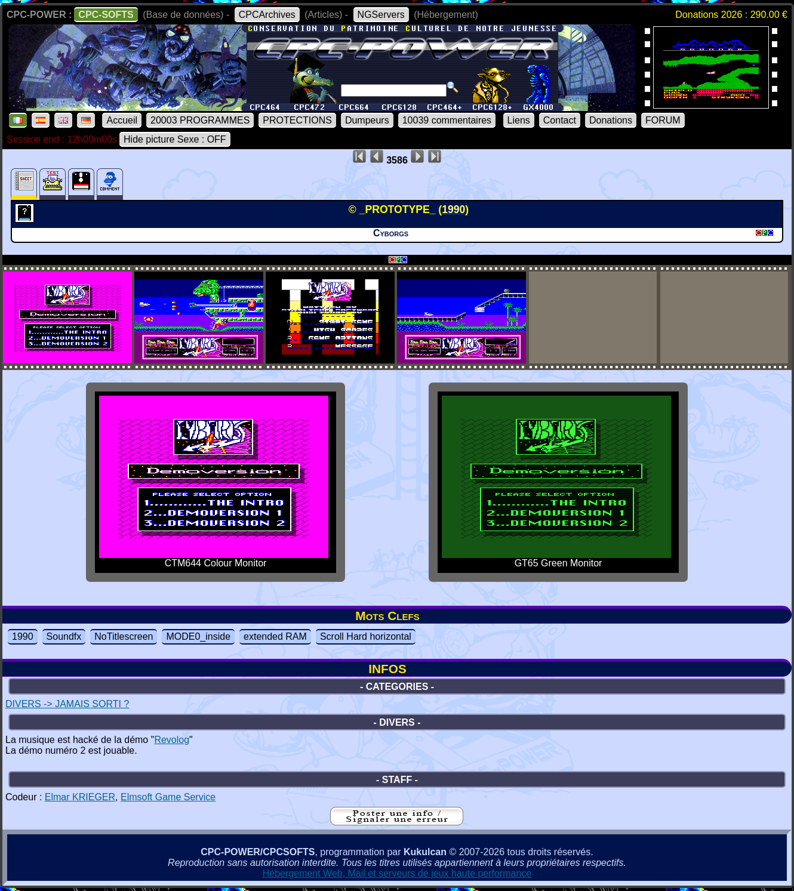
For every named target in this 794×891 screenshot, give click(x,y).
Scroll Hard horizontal (365, 636)
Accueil (121, 120)
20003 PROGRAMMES (200, 120)
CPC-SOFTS (105, 15)
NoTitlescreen (123, 636)
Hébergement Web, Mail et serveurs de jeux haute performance (397, 873)
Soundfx (64, 636)
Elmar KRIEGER (80, 797)
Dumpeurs (367, 120)
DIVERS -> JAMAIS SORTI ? (67, 704)
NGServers (381, 15)
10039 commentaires (446, 120)
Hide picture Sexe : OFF (175, 139)
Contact (559, 120)
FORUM (663, 120)
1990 (22, 636)
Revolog (171, 740)
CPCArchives (267, 15)
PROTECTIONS (297, 120)
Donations (610, 120)
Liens (518, 120)
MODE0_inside (198, 636)
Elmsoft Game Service (168, 797)
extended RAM (275, 636)
